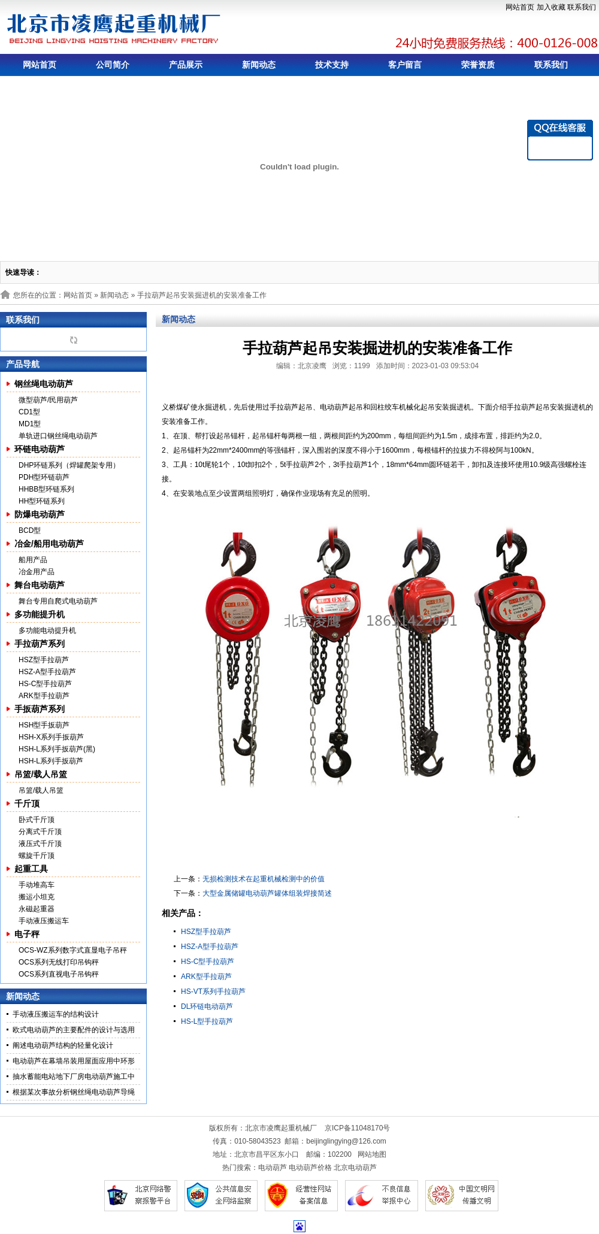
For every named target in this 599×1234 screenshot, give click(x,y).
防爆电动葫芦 (39, 514)
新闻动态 (259, 64)
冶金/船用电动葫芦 (49, 543)
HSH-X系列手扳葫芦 (51, 737)
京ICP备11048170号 (357, 1128)
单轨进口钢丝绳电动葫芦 (58, 436)
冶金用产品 (37, 572)
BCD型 (30, 530)
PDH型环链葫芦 (44, 477)
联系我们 (581, 7)
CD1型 (29, 412)
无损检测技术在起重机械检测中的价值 (263, 879)
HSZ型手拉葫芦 (44, 660)
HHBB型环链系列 (46, 489)
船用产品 (33, 560)
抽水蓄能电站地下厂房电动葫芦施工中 (74, 1076)
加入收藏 (551, 7)
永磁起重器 (37, 909)
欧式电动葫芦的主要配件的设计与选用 (74, 1030)
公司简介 (112, 64)
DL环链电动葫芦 (207, 1006)
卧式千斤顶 (37, 819)
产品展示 (185, 64)
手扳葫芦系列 (39, 709)
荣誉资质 (478, 64)
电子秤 (27, 934)
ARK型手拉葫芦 (44, 696)
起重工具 (31, 869)
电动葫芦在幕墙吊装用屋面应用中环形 (74, 1061)
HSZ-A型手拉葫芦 (47, 672)
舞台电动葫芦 (39, 585)
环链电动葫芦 (39, 449)
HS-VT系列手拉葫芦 (213, 991)
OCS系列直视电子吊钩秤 (59, 974)
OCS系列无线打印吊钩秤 (59, 962)
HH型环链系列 (42, 501)
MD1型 (30, 424)
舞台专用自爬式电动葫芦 (58, 601)
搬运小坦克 (37, 897)
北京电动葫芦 (355, 1167)
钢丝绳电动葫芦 (43, 384)
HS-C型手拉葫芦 (45, 684)
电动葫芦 (272, 1167)
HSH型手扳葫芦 (44, 725)
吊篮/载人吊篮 (40, 774)
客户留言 (405, 64)
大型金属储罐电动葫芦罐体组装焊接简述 (267, 893)
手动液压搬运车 (44, 921)
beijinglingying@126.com (346, 1141)
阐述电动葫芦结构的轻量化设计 (63, 1045)
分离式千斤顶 (40, 831)
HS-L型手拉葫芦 (207, 1021)
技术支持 (332, 64)
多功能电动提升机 (47, 630)
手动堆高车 (37, 885)
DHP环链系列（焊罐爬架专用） (69, 465)
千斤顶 (27, 803)
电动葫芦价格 (310, 1167)
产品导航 (23, 364)
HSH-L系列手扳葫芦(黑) (57, 749)
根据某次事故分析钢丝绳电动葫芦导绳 (74, 1092)
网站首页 (520, 7)
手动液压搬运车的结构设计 (56, 1014)
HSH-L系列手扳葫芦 (51, 761)
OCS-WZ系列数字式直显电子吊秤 (73, 950)
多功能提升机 (39, 614)
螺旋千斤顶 (37, 855)
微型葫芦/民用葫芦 (48, 400)
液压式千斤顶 (40, 843)
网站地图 (372, 1154)
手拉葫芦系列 (39, 643)
